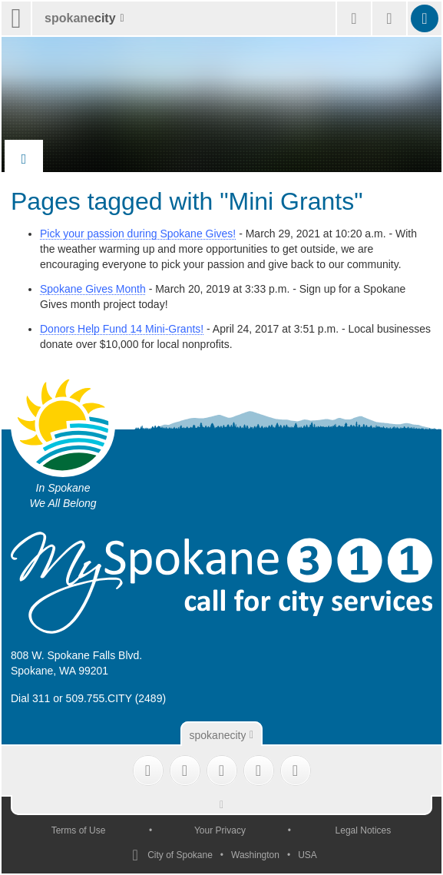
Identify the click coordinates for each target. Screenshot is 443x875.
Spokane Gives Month (93, 289)
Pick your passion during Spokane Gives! (138, 233)
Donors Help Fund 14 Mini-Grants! (121, 329)
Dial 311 (30, 698)
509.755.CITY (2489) (116, 698)
